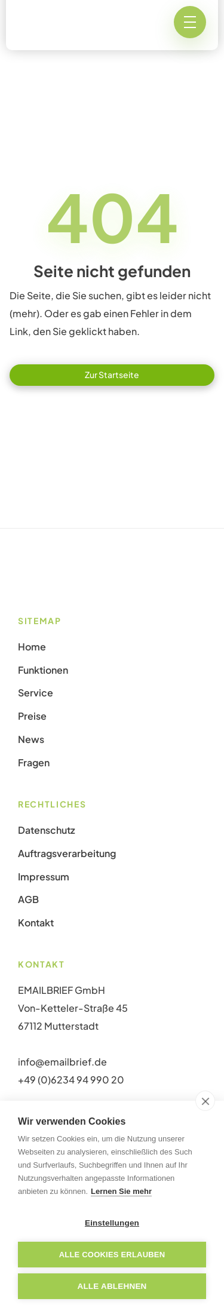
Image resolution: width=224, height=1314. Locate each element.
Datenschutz (46, 830)
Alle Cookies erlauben (112, 1254)
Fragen (34, 762)
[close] (205, 1101)
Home (32, 646)
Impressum (43, 876)
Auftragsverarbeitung (67, 853)
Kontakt (36, 922)
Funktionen (43, 670)
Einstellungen (112, 1222)
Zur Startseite (112, 374)
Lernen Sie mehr (121, 1191)
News (31, 739)
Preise (32, 716)
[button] (190, 22)
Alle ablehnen (111, 1286)
